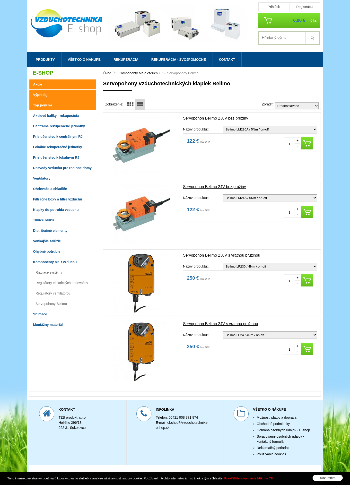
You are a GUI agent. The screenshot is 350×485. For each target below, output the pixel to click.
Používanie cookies (271, 454)
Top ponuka (42, 105)
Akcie (37, 84)
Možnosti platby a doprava (276, 417)
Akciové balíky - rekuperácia (56, 116)
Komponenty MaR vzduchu (139, 73)
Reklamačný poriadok (273, 448)
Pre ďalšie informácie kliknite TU (248, 478)
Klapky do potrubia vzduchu (56, 210)
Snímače (40, 314)
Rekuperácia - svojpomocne (178, 59)
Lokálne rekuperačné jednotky (57, 147)
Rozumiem (327, 478)
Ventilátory (42, 178)
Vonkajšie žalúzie (47, 241)
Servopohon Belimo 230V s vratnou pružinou (221, 255)
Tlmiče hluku (43, 220)
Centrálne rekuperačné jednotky (59, 126)
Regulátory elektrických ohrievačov (61, 283)
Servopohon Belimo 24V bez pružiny (214, 187)
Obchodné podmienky (273, 424)
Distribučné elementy (50, 231)
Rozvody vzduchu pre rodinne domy (62, 168)
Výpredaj (40, 95)
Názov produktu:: (196, 129)
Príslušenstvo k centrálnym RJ (58, 137)
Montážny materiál (48, 325)
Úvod (107, 73)
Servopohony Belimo (51, 304)
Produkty (45, 59)
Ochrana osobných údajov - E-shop (283, 430)
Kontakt (227, 59)
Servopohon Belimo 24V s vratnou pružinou (220, 324)
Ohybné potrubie (46, 251)
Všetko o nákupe (84, 59)
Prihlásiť (274, 7)
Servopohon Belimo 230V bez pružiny (215, 118)
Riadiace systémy (48, 272)
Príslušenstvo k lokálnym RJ (56, 157)
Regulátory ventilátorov (52, 293)
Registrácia (304, 7)
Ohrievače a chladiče (50, 189)
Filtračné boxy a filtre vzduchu (57, 199)
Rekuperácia (126, 59)
